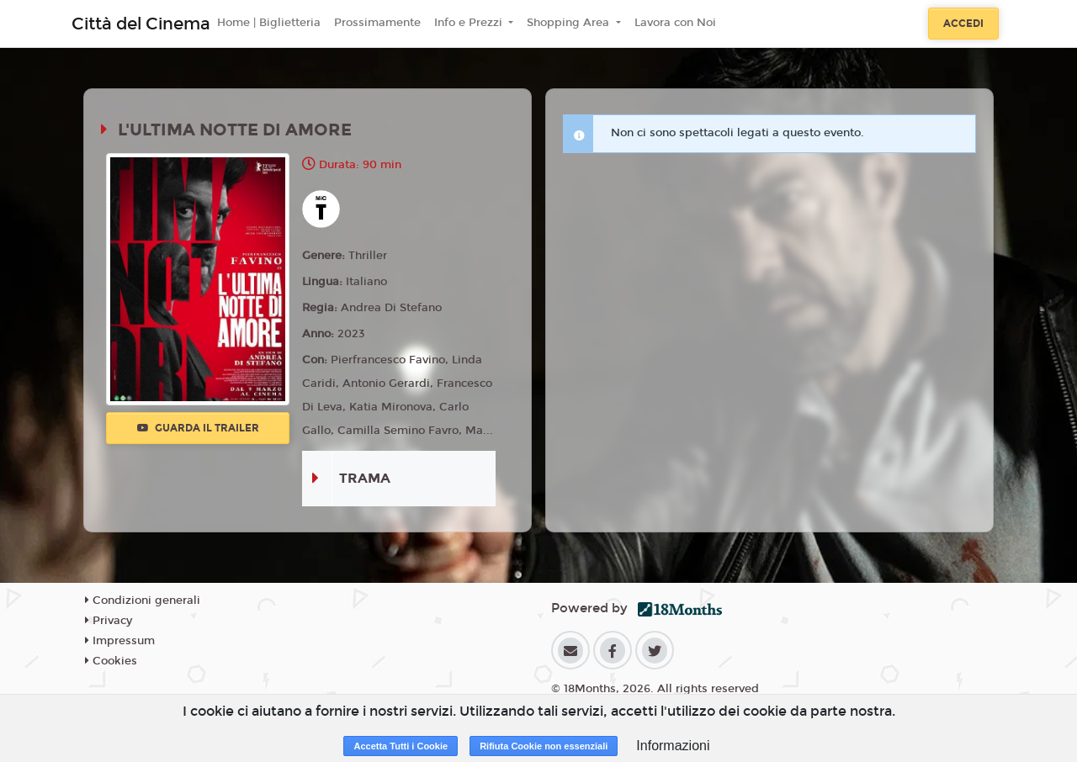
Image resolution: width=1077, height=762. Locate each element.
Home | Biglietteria (269, 22)
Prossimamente (377, 22)
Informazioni (672, 745)
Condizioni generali (142, 600)
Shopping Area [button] (570, 22)
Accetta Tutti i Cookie (400, 746)
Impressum (120, 641)
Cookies (111, 661)
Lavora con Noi (675, 22)
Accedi (963, 23)
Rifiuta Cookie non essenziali (543, 746)
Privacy (108, 620)
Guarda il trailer (198, 428)
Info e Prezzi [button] (470, 22)
